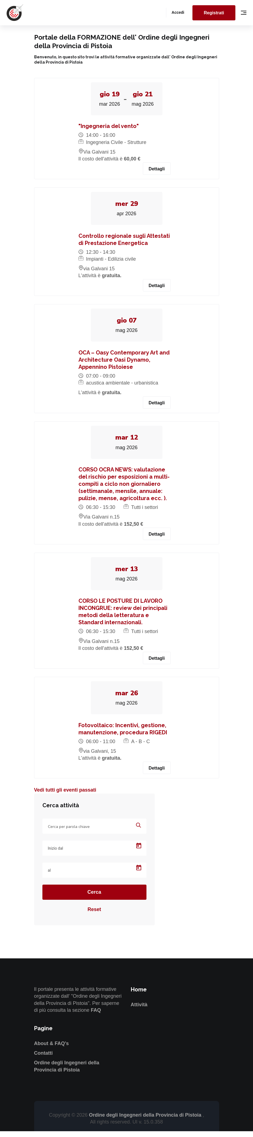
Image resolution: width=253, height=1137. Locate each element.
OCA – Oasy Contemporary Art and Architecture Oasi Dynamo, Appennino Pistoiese (124, 362)
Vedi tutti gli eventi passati (65, 795)
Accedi (178, 12)
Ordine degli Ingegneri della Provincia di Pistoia (146, 1120)
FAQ (96, 1015)
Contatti (43, 1059)
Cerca (94, 898)
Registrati (214, 12)
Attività (139, 1010)
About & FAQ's (51, 1049)
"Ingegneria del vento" (108, 127)
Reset (94, 915)
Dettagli (157, 170)
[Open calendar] (138, 851)
